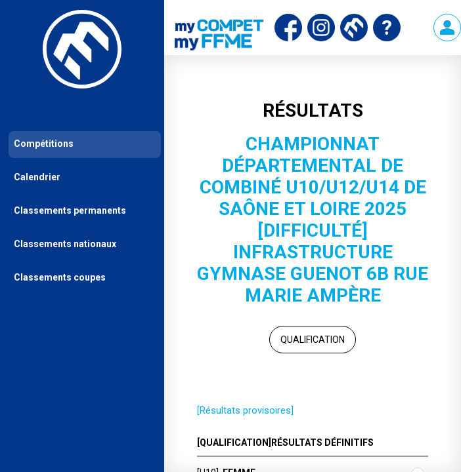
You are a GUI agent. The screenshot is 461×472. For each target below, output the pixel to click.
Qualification (312, 339)
